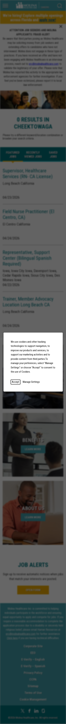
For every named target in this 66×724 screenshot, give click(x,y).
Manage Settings (31, 381)
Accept (15, 381)
